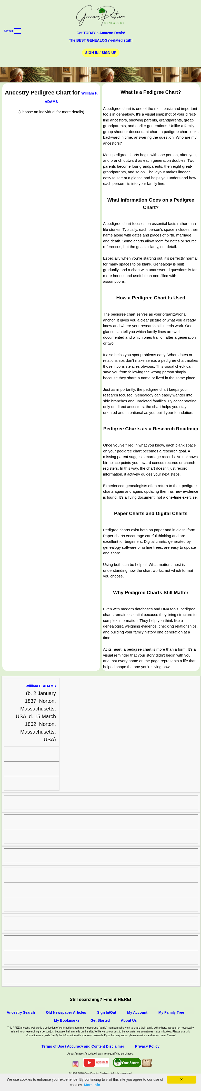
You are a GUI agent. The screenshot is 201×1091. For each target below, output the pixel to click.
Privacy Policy (147, 1046)
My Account (137, 1012)
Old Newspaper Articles (66, 1012)
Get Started (100, 1020)
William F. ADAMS (41, 686)
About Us (129, 1020)
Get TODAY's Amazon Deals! (100, 33)
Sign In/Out (106, 1012)
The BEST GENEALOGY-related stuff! (101, 40)
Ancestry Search (21, 1012)
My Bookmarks (67, 1020)
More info (92, 1085)
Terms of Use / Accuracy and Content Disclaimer (83, 1046)
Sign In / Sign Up (100, 53)
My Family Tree (171, 1012)
